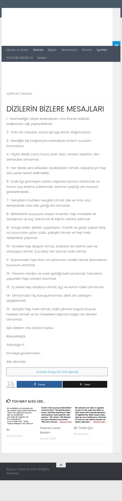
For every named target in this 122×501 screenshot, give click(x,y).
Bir (8, 450)
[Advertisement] (57, 85)
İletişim (42, 58)
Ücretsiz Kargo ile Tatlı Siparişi (57, 392)
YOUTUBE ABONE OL (19, 58)
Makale (38, 50)
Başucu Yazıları (35, 11)
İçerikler (102, 50)
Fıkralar (87, 50)
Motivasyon (69, 50)
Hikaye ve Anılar (17, 50)
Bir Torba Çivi (83, 449)
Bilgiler (52, 50)
